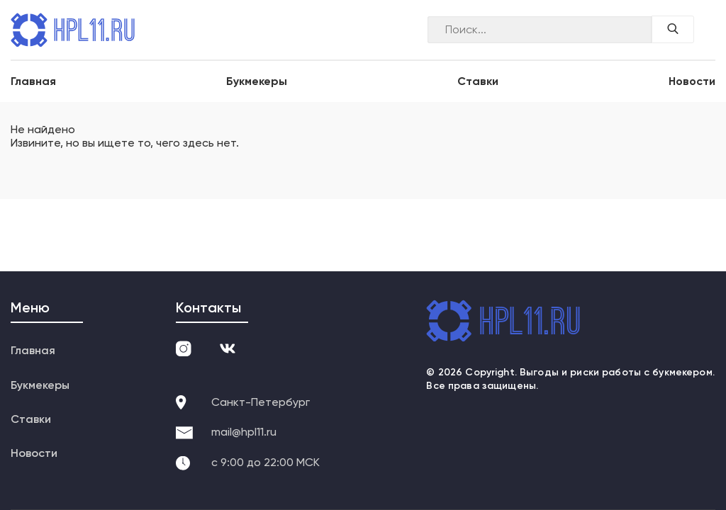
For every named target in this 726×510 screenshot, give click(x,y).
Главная (33, 81)
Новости (692, 81)
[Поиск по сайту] (673, 29)
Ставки (477, 81)
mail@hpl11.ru (244, 431)
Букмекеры (256, 81)
